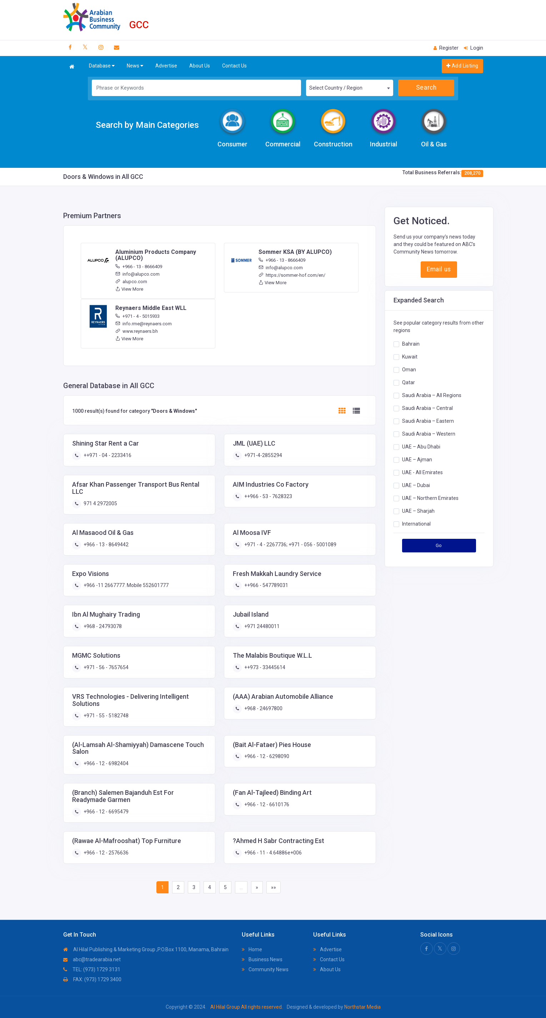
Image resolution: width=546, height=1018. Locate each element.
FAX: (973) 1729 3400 (92, 979)
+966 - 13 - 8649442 (105, 544)
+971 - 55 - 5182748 (105, 715)
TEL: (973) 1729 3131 (91, 969)
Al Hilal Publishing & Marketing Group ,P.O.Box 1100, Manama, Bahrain (146, 949)
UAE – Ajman (417, 459)
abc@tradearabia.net (92, 959)
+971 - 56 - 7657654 (105, 667)
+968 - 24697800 (262, 708)
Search (426, 87)
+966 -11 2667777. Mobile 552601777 (125, 585)
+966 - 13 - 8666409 (138, 266)
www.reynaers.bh (136, 331)
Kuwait (409, 357)
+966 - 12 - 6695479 (105, 811)
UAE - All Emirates (422, 472)
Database (102, 66)
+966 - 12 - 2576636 (105, 853)
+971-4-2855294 (262, 455)
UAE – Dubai (416, 485)
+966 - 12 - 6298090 (266, 756)
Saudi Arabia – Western (428, 434)
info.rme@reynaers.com (143, 323)
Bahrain (411, 344)
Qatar (408, 382)
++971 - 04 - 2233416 (106, 455)
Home (252, 949)
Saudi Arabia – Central (427, 408)
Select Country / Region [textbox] (335, 88)
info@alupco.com (137, 274)
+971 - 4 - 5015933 (137, 316)
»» (273, 887)
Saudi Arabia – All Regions (431, 395)
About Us (199, 66)
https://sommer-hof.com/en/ (292, 275)
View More (129, 289)
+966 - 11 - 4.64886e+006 (272, 853)
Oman (409, 369)
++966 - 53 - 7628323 (267, 496)
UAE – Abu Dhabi (421, 447)
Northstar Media (362, 1007)
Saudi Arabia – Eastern (428, 421)
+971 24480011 (261, 626)
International (416, 524)
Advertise (166, 66)
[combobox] (349, 88)
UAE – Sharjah (418, 511)
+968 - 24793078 (102, 626)
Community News (265, 969)
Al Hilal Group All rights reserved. (246, 1007)
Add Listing (462, 66)
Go (439, 545)
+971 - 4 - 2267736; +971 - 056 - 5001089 (289, 544)
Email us (439, 269)
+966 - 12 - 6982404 (105, 763)
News (135, 66)
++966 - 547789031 (265, 585)
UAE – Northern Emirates (430, 498)
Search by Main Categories (147, 125)
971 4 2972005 (99, 503)
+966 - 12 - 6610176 (266, 804)
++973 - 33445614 (264, 667)
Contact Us (234, 66)
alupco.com (131, 281)
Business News (262, 959)
